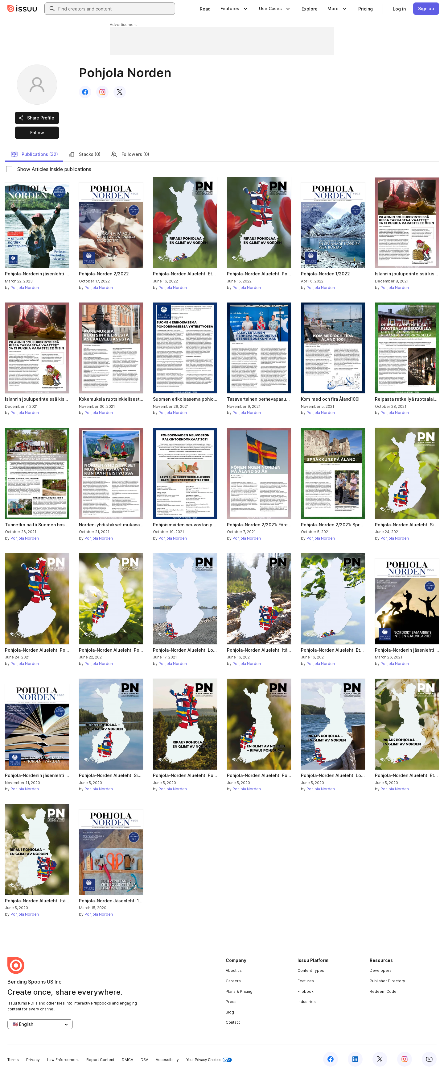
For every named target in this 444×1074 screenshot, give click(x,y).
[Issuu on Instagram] (404, 1059)
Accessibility (167, 1059)
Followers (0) (129, 154)
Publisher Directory (387, 981)
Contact (233, 1022)
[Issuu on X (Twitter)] (379, 1059)
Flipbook (306, 991)
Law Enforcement (63, 1059)
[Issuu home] (22, 8)
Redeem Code (383, 991)
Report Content (100, 1059)
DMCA (127, 1059)
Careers (233, 981)
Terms (13, 1059)
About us (234, 970)
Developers (381, 970)
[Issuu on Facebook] (330, 1059)
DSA (144, 1059)
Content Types (311, 970)
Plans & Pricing (239, 991)
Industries (307, 1001)
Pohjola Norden (24, 287)
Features (306, 981)
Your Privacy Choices (209, 1060)
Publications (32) (34, 154)
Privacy (33, 1059)
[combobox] (115, 9)
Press (231, 1001)
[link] (205, 8)
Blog (230, 1012)
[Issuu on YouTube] (429, 1059)
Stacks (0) (84, 154)
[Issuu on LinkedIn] (355, 1059)
